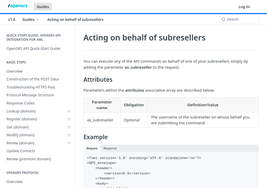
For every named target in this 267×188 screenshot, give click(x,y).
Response (110, 148)
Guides (43, 6)
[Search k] (239, 19)
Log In (244, 6)
